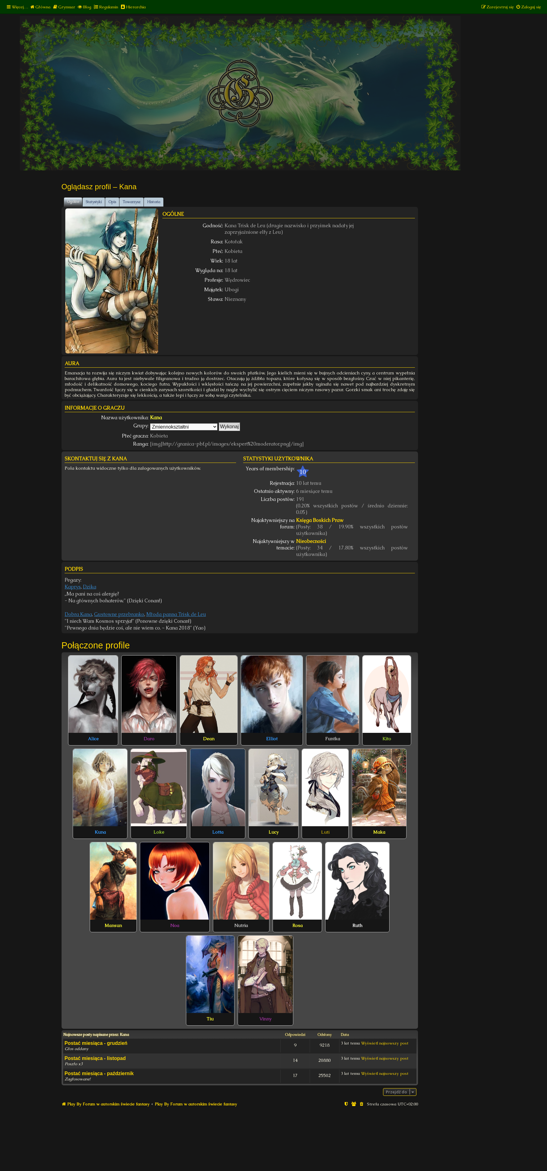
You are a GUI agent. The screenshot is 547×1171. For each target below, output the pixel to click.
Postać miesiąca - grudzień (96, 1043)
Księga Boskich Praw (319, 520)
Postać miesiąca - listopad (95, 1058)
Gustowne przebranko (119, 614)
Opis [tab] (112, 201)
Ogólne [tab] (73, 201)
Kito (386, 738)
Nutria (241, 925)
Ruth (357, 925)
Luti (325, 832)
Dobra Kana (78, 614)
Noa (174, 925)
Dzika (89, 586)
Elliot (272, 738)
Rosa (297, 925)
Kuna (100, 832)
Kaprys (73, 586)
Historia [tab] (153, 201)
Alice (93, 738)
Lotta (217, 832)
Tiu (210, 1019)
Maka (379, 832)
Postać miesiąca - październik (99, 1073)
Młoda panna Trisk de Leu (176, 614)
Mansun (113, 925)
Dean (208, 738)
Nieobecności (311, 541)
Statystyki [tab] (94, 201)
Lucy (273, 832)
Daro (149, 738)
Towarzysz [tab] (131, 201)
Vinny (265, 1019)
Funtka (332, 738)
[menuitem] (40, 6)
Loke (158, 832)
